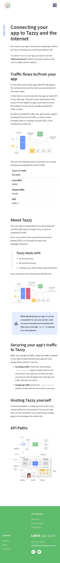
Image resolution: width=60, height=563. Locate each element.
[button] (53, 5)
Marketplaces (37, 523)
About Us (7, 541)
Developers (36, 527)
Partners (35, 519)
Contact (6, 549)
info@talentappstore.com (43, 545)
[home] (7, 5)
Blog (5, 545)
